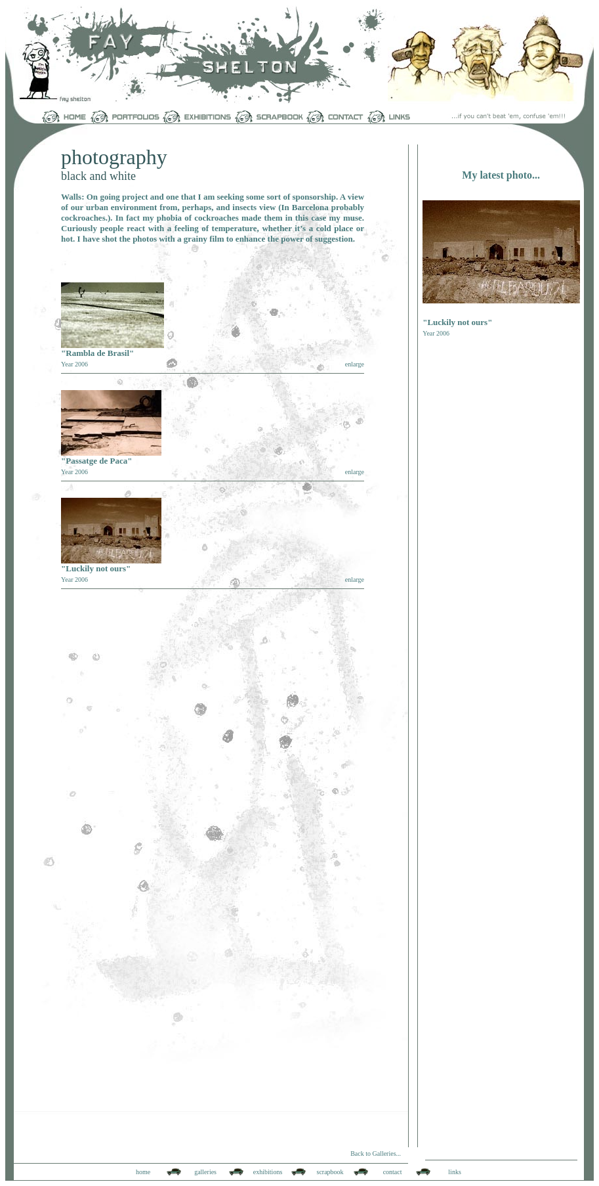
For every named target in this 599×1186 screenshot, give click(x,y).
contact (392, 1171)
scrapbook (330, 1171)
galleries (205, 1171)
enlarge (354, 364)
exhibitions (267, 1171)
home (143, 1171)
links (454, 1171)
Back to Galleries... (375, 1153)
